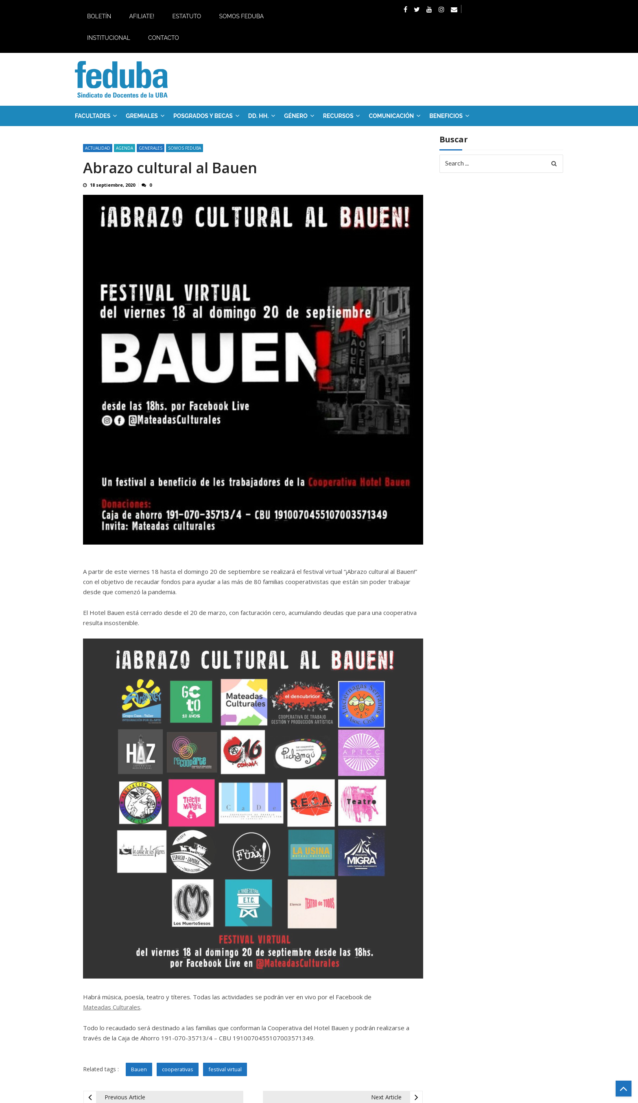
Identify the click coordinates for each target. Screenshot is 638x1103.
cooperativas (177, 1069)
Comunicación (391, 116)
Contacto (163, 38)
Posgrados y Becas (203, 116)
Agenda (124, 148)
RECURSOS (338, 116)
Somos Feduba (241, 16)
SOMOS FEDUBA (184, 148)
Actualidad (97, 148)
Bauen (139, 1069)
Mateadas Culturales (111, 1007)
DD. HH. (258, 116)
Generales (150, 148)
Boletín (99, 16)
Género (296, 116)
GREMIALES (142, 116)
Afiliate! (141, 16)
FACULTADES (92, 116)
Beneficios (446, 116)
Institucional (108, 38)
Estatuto (186, 16)
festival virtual (225, 1069)
